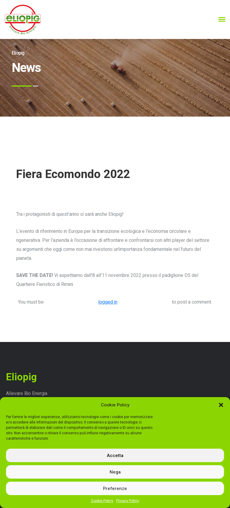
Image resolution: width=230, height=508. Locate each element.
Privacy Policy (127, 501)
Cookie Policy (102, 501)
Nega (115, 472)
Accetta (115, 455)
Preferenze (115, 488)
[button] (221, 405)
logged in (107, 302)
